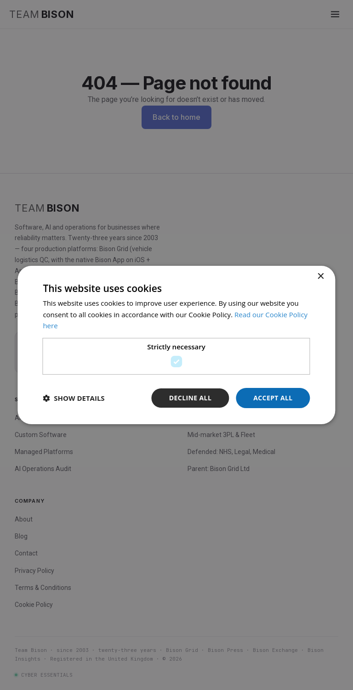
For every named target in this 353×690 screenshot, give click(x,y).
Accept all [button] (272, 397)
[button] (73, 398)
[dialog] (176, 345)
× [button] (320, 276)
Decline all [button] (190, 397)
